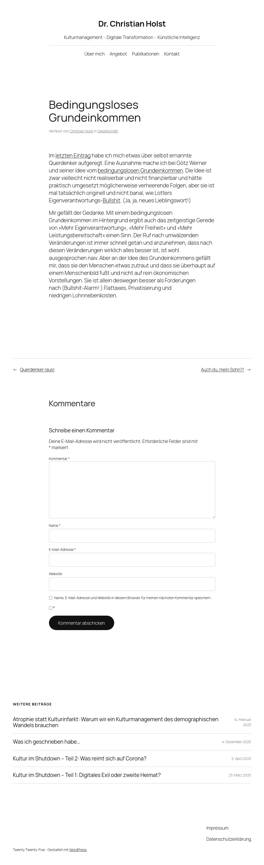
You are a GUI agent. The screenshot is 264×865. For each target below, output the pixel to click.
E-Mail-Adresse (62, 549)
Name (55, 525)
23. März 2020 (240, 775)
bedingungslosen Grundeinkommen (140, 170)
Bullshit (111, 200)
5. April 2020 (241, 758)
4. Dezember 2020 (236, 741)
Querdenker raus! (37, 369)
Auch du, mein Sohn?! (222, 369)
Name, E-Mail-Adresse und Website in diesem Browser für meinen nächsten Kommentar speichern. (132, 597)
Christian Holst (81, 131)
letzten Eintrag (72, 155)
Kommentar (59, 458)
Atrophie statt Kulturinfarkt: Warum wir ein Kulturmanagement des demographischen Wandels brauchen (115, 722)
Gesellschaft (108, 131)
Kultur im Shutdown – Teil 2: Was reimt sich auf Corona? (79, 758)
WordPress (78, 849)
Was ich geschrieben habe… (46, 742)
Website (55, 573)
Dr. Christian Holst (132, 23)
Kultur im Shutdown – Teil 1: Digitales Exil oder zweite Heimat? (87, 775)
